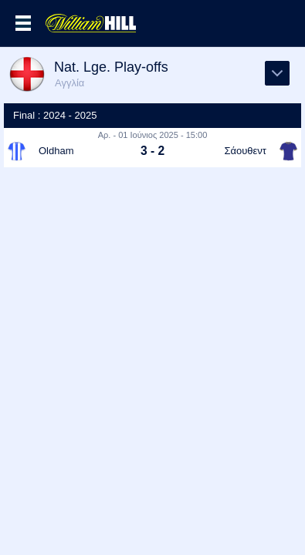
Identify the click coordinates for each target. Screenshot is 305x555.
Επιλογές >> (23, 23)
